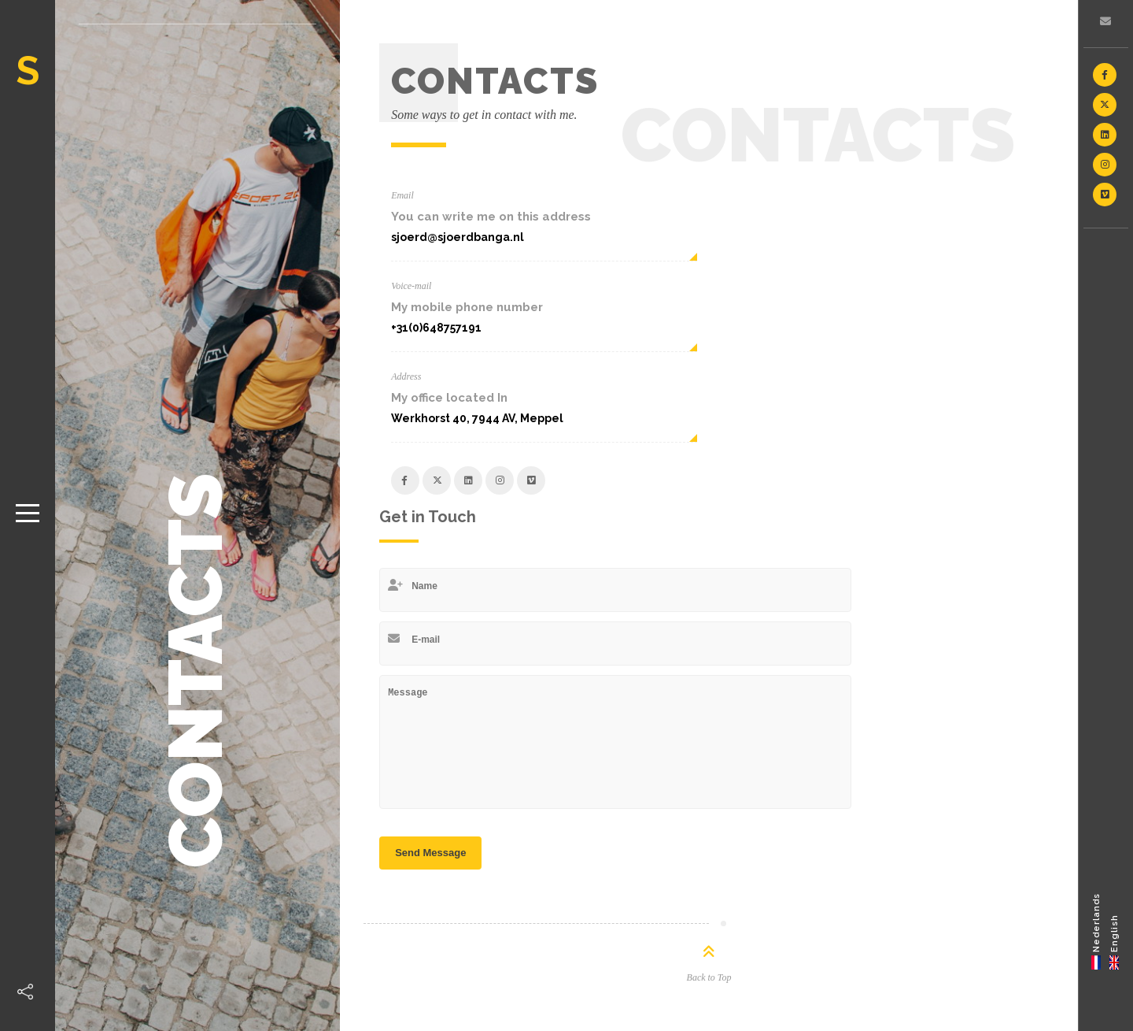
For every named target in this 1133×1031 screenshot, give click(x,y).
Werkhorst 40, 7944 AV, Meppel (477, 418)
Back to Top (709, 977)
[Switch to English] (1114, 931)
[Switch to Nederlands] (1096, 931)
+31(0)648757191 (436, 327)
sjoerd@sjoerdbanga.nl (457, 237)
